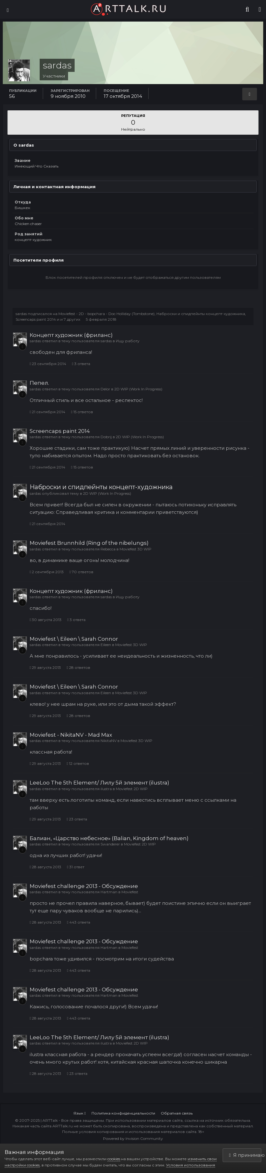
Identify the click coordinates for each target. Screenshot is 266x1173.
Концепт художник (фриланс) (71, 335)
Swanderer (110, 844)
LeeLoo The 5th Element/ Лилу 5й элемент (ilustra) (99, 782)
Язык (79, 1113)
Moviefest (129, 892)
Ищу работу (128, 340)
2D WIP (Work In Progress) (138, 389)
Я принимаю (245, 1155)
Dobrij (106, 436)
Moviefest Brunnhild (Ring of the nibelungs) (89, 543)
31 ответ (75, 867)
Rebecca (108, 549)
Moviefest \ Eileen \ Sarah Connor (74, 639)
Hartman (109, 892)
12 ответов (77, 763)
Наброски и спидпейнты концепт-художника (200, 313)
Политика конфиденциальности (123, 1113)
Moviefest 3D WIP (135, 549)
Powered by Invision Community (133, 1138)
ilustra (106, 788)
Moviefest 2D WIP (132, 788)
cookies (113, 1158)
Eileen (106, 644)
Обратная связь (177, 1113)
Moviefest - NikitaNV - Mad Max (71, 735)
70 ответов (81, 571)
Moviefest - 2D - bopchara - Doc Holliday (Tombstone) (106, 313)
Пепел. (39, 383)
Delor (105, 389)
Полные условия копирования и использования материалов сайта (129, 1131)
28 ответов (78, 667)
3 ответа (81, 363)
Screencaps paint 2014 (36, 319)
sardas (21, 313)
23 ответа (76, 819)
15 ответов (82, 411)
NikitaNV (108, 740)
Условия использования (190, 1165)
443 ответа (78, 922)
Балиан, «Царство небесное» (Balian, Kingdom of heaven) (109, 838)
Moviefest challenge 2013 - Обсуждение (84, 886)
